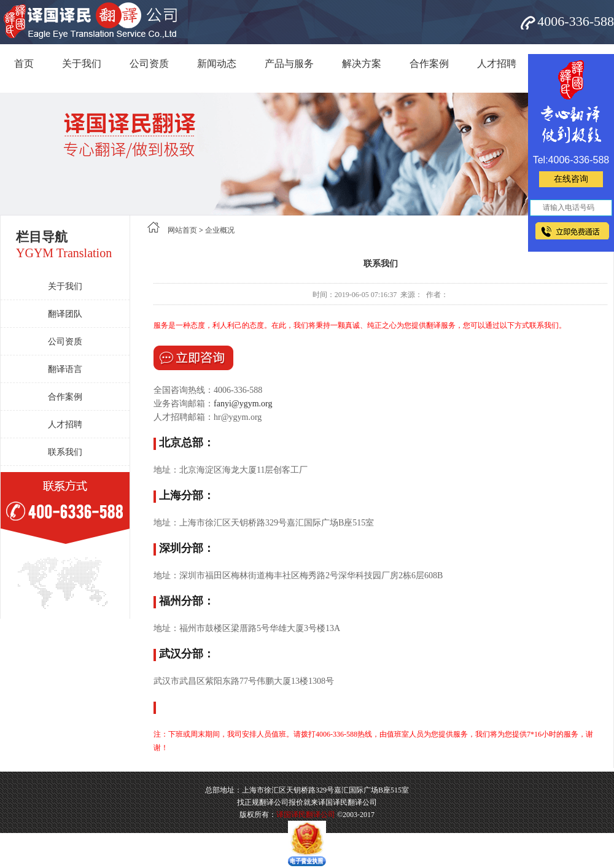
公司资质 (149, 63)
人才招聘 (496, 63)
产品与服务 (289, 63)
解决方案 (361, 63)
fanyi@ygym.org (243, 403)
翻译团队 (65, 314)
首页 (24, 63)
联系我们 (65, 452)
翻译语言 (65, 369)
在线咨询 (571, 179)
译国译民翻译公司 (305, 814)
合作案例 (429, 63)
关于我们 (81, 63)
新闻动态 (216, 63)
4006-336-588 (575, 21)
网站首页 (182, 230)
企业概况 (220, 230)
